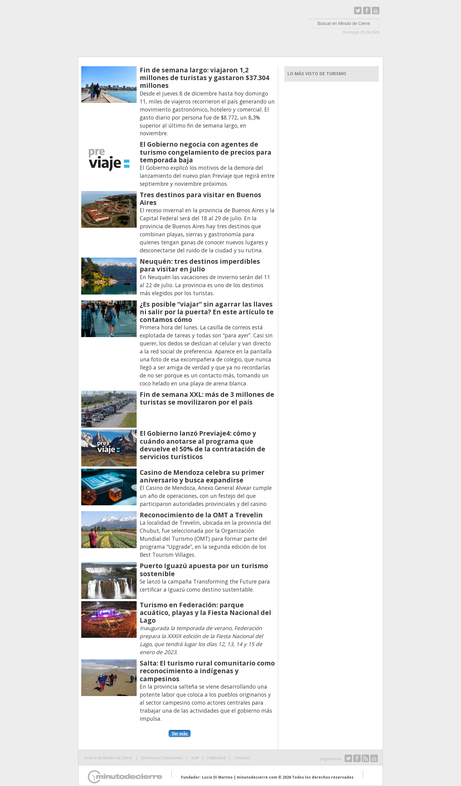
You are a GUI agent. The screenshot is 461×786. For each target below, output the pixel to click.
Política (142, 47)
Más (359, 47)
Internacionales (252, 47)
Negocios (168, 47)
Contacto (242, 757)
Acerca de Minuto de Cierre (108, 757)
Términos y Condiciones (162, 757)
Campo (193, 47)
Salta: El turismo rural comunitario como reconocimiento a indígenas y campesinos (207, 671)
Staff (195, 757)
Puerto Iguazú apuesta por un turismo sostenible (204, 569)
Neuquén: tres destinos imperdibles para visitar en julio (200, 265)
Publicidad (216, 757)
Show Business (330, 47)
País (281, 47)
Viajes (299, 47)
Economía (116, 47)
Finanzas (218, 47)
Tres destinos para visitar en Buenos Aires (200, 198)
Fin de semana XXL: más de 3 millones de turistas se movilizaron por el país (207, 398)
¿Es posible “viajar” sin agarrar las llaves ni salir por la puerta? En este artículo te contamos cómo (207, 312)
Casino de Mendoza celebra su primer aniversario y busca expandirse (202, 476)
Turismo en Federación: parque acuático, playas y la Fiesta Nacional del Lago (205, 613)
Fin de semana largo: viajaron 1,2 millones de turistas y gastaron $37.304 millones (204, 78)
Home (92, 47)
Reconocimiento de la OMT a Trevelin (201, 515)
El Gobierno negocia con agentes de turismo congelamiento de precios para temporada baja (205, 152)
